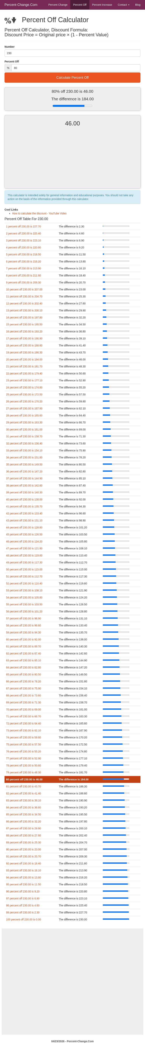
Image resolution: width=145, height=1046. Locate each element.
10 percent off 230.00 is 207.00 (24, 289)
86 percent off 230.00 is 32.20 (23, 821)
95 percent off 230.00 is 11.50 (23, 884)
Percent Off (79, 4)
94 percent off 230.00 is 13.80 (23, 877)
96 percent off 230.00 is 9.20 (22, 891)
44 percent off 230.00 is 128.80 (24, 527)
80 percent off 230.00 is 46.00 (24, 779)
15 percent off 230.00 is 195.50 (24, 324)
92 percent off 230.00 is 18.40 (23, 863)
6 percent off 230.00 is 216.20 (23, 261)
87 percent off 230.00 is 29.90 (23, 828)
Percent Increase (102, 4)
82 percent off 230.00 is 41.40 (23, 793)
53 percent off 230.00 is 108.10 (24, 590)
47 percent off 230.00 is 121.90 (24, 548)
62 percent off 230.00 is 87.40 (23, 653)
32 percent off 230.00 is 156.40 (24, 443)
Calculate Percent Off (72, 77)
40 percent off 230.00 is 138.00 (24, 499)
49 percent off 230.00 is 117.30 (24, 562)
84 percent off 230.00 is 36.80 (23, 807)
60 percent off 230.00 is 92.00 (23, 639)
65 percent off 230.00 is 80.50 (23, 674)
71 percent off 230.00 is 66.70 (23, 716)
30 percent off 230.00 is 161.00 (24, 429)
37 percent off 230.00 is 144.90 (24, 478)
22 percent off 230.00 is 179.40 (24, 373)
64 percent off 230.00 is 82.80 (23, 667)
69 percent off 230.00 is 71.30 (23, 702)
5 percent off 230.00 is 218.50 (23, 254)
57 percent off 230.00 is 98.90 (23, 618)
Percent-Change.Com (21, 5)
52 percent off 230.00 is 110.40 (24, 583)
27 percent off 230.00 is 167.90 (24, 408)
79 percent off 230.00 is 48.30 (23, 772)
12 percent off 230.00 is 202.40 (24, 303)
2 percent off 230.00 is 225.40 (23, 233)
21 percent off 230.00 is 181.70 (24, 366)
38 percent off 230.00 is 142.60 (24, 485)
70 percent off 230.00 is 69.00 (23, 709)
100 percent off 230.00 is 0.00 (23, 919)
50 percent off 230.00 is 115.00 (24, 569)
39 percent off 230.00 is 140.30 (24, 492)
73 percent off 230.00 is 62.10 (23, 730)
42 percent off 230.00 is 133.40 (24, 513)
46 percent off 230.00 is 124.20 (24, 541)
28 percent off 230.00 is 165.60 (24, 415)
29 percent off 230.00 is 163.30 (24, 422)
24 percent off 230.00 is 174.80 (24, 387)
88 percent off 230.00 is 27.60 (23, 835)
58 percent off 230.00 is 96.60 (23, 625)
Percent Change (57, 4)
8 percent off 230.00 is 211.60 (23, 275)
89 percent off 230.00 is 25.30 (23, 842)
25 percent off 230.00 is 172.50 (24, 394)
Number (10, 46)
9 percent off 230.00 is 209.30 (23, 282)
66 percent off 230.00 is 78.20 (23, 681)
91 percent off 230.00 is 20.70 (23, 856)
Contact (124, 4)
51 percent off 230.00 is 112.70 (24, 576)
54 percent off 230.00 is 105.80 (24, 597)
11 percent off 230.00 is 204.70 (24, 296)
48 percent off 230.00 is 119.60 (24, 555)
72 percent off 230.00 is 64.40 (23, 723)
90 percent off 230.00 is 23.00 (23, 849)
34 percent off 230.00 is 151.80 (24, 457)
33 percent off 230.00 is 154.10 (24, 450)
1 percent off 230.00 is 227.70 (23, 226)
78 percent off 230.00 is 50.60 (23, 765)
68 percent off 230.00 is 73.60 (23, 695)
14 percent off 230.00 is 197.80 (24, 317)
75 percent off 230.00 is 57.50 (23, 744)
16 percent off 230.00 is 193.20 (24, 331)
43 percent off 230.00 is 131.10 (24, 520)
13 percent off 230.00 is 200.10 (24, 310)
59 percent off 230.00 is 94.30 (23, 632)
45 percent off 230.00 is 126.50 (24, 534)
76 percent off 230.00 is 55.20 (23, 751)
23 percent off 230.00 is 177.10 (24, 380)
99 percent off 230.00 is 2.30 (22, 912)
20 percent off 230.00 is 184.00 (24, 359)
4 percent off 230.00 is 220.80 (23, 247)
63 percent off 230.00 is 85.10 (23, 660)
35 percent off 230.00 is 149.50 (24, 464)
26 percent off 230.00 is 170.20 (24, 401)
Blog (137, 4)
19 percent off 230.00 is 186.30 (24, 352)
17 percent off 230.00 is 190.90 (24, 338)
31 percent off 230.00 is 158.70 (24, 436)
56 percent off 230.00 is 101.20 (24, 611)
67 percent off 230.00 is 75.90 (23, 688)
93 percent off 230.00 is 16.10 (23, 870)
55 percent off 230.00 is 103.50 (24, 604)
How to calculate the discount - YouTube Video (39, 213)
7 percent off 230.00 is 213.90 (23, 268)
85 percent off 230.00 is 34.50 (23, 814)
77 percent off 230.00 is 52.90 (23, 758)
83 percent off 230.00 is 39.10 (23, 800)
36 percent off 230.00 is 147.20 (24, 471)
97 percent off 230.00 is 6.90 (22, 898)
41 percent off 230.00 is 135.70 (24, 506)
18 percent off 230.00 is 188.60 (24, 345)
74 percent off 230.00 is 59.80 (23, 737)
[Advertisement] (72, 160)
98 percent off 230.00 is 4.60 (22, 905)
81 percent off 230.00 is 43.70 (23, 786)
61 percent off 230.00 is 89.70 (23, 646)
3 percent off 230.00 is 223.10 (23, 240)
